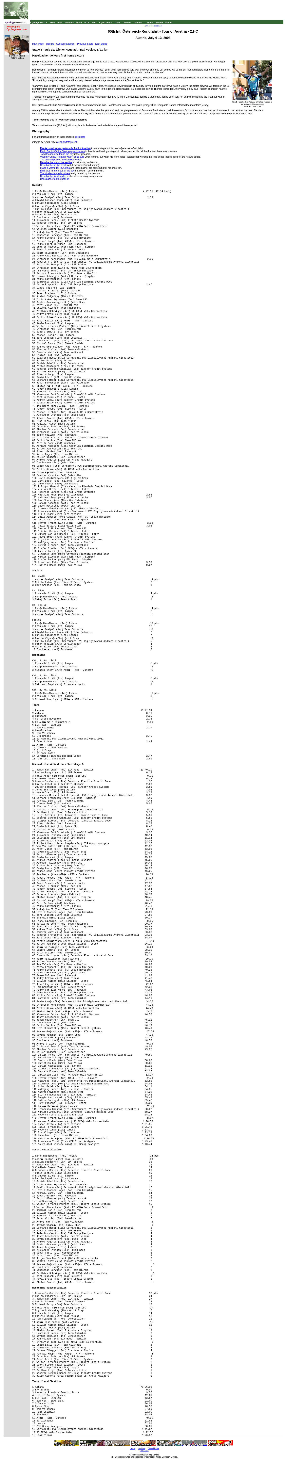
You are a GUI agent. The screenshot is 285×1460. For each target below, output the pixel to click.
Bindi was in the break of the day (57, 170)
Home (132, 1448)
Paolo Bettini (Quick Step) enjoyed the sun (62, 151)
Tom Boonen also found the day (57, 154)
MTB (87, 22)
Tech (59, 22)
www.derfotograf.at (67, 142)
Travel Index (153, 1448)
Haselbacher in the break (53, 165)
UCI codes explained (153, 26)
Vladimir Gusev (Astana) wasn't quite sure (62, 156)
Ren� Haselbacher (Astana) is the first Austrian (65, 148)
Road (79, 22)
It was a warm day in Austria (55, 168)
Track (117, 22)
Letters (149, 22)
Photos (127, 22)
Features (69, 22)
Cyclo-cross (105, 22)
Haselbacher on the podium (54, 179)
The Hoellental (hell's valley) (55, 173)
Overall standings (65, 43)
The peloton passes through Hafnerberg (61, 159)
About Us (144, 1451)
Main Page (38, 43)
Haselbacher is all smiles (53, 176)
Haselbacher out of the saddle (56, 162)
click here (80, 137)
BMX (94, 22)
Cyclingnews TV (38, 22)
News (52, 22)
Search (159, 22)
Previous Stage (85, 43)
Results (50, 43)
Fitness (138, 22)
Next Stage (101, 43)
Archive (141, 1448)
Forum (168, 22)
